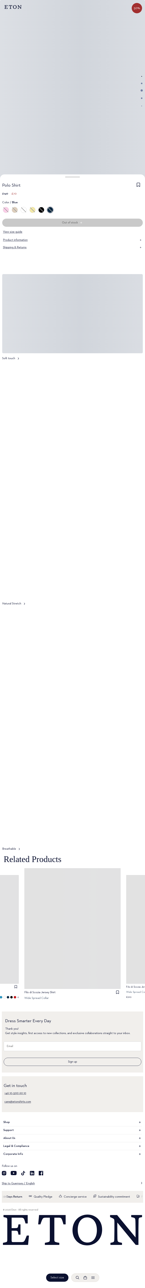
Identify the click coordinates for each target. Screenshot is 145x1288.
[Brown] (15, 210)
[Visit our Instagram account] (4, 1173)
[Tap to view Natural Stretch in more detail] (72, 486)
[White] (24, 210)
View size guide (12, 231)
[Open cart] (85, 1277)
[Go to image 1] (141, 76)
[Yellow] (32, 210)
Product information (72, 240)
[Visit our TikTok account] (23, 1173)
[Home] (72, 1230)
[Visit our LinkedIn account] (32, 1173)
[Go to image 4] (141, 98)
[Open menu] (93, 1277)
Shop (72, 1122)
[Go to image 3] (142, 90)
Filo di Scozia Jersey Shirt (40, 992)
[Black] (41, 210)
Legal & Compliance (72, 1146)
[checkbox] (138, 186)
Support (72, 1130)
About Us (72, 1138)
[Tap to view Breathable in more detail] (72, 731)
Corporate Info (72, 1154)
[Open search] (77, 1277)
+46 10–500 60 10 (15, 1093)
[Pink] (6, 210)
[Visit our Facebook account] (41, 1173)
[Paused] (136, 591)
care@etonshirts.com (17, 1101)
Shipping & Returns (72, 247)
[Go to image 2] (141, 83)
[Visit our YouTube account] (14, 1173)
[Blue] (50, 210)
